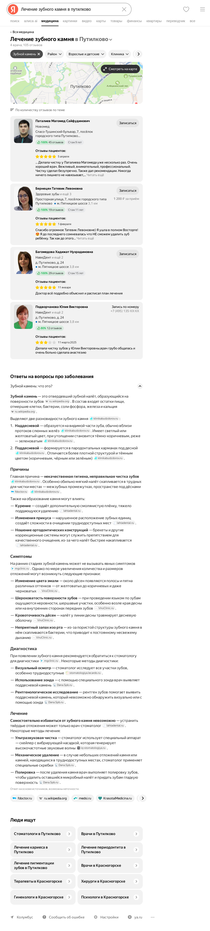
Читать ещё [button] (95, 175)
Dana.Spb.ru (62, 685)
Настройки (109, 917)
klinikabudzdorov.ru (104, 418)
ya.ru (138, 917)
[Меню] (202, 9)
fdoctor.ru (19, 491)
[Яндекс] (13, 9)
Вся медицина (23, 32)
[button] (39, 110)
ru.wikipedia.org (57, 401)
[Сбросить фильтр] (38, 54)
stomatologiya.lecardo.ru (83, 673)
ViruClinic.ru (47, 591)
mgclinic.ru (20, 568)
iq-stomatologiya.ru (91, 748)
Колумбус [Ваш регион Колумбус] (25, 917)
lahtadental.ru (70, 510)
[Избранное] (186, 9)
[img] (45, 156)
